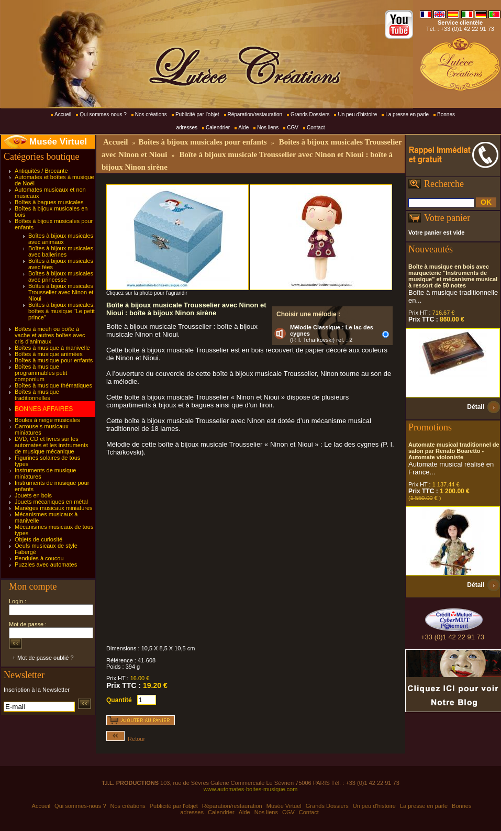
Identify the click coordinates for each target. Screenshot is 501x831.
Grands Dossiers (310, 114)
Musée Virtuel (58, 142)
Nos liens (268, 127)
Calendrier (218, 127)
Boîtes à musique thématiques (53, 385)
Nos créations (151, 114)
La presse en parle (407, 114)
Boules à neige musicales (47, 420)
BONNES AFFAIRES (44, 409)
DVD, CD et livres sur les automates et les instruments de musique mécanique (51, 445)
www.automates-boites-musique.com (251, 789)
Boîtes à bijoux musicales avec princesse (60, 276)
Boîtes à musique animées (49, 354)
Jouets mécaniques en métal (51, 501)
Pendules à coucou (39, 558)
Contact (316, 127)
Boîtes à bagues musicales (49, 202)
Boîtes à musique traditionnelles (37, 395)
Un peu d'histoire (357, 114)
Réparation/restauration (255, 114)
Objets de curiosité (38, 539)
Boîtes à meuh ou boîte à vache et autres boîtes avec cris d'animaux (50, 335)
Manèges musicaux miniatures (54, 508)
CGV (292, 127)
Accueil (62, 114)
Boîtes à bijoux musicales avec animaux (60, 238)
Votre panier (447, 218)
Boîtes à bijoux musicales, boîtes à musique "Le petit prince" (61, 311)
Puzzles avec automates (46, 564)
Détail (475, 407)
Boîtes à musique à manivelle (52, 348)
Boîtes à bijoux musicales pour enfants (202, 142)
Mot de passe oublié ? (45, 658)
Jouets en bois (33, 495)
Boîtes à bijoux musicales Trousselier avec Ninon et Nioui (60, 292)
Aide (243, 127)
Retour (125, 739)
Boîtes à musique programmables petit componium (41, 372)
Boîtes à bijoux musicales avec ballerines (60, 251)
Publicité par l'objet (197, 114)
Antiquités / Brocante (41, 171)
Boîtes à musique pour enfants (54, 360)
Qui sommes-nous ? (103, 114)
